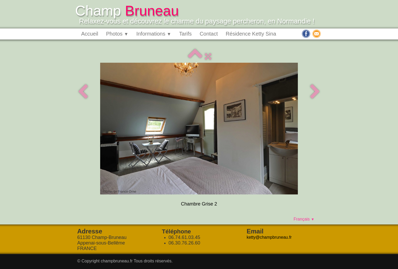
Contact (209, 34)
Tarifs (185, 34)
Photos (117, 34)
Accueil (89, 34)
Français (304, 219)
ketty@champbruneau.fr (269, 237)
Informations (153, 34)
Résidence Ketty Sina (251, 34)
